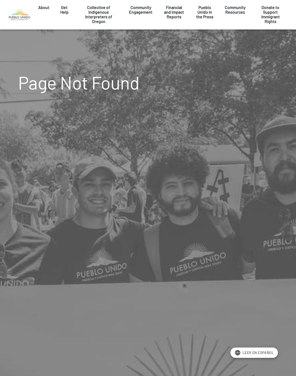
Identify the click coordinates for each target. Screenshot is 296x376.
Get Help (64, 9)
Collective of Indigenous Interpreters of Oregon (98, 14)
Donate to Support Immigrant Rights (270, 14)
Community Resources (235, 9)
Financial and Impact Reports (174, 12)
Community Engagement (141, 9)
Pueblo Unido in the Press (204, 12)
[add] (254, 353)
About (43, 7)
